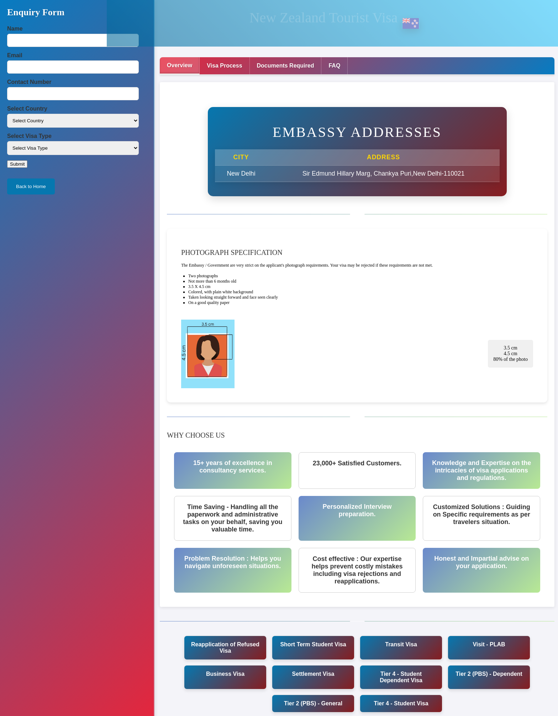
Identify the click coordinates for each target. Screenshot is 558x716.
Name (15, 29)
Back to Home (31, 186)
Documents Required (285, 66)
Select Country (27, 109)
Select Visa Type (29, 136)
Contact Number (29, 82)
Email (14, 55)
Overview (179, 65)
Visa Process (224, 66)
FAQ (334, 66)
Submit (17, 164)
